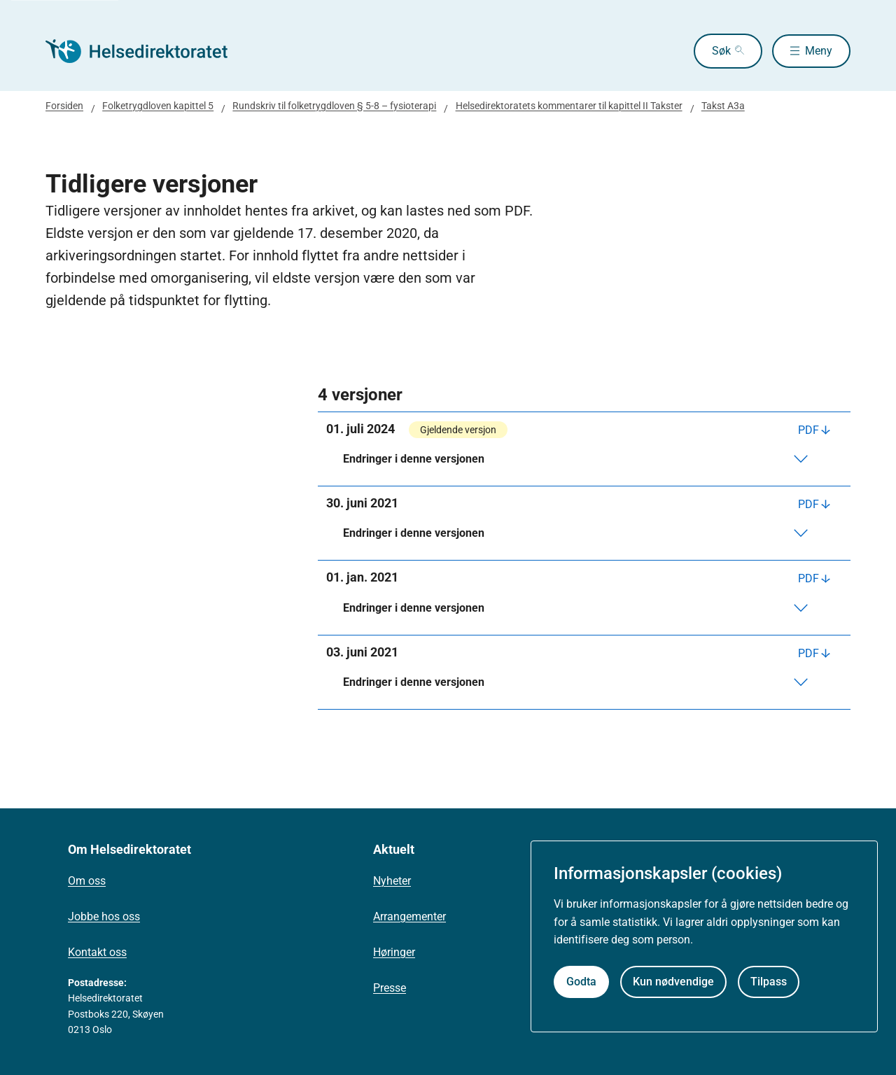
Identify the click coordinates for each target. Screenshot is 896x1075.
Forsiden (64, 105)
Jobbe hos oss (104, 916)
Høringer (394, 952)
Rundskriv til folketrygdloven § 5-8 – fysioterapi (334, 105)
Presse (389, 988)
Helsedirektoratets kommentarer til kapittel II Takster (569, 105)
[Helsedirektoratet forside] (146, 51)
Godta (581, 981)
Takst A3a (723, 105)
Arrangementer (409, 916)
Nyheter (392, 880)
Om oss (87, 880)
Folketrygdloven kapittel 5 (158, 105)
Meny (818, 50)
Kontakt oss (97, 952)
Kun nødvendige (673, 981)
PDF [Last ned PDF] (808, 430)
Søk (717, 50)
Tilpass (768, 981)
